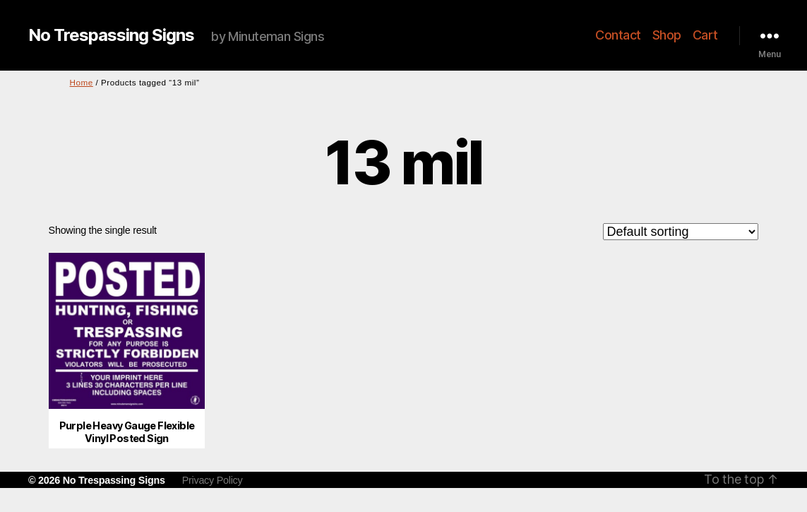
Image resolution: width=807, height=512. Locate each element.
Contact (618, 35)
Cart (705, 35)
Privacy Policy (212, 480)
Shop (666, 35)
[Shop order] (680, 231)
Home (81, 82)
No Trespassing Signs (111, 35)
